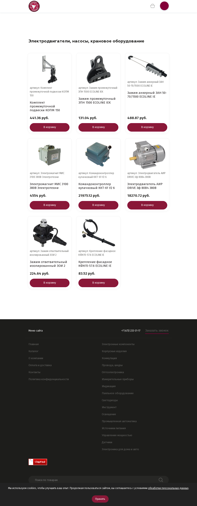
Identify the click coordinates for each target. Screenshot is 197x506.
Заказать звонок (157, 330)
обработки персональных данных (168, 488)
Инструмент (109, 407)
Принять (100, 499)
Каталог (33, 351)
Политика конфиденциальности (48, 379)
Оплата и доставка (40, 365)
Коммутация (109, 358)
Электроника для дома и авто (120, 449)
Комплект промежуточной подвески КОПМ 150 (45, 106)
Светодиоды (110, 400)
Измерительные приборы (118, 379)
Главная (33, 344)
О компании (35, 358)
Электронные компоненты (118, 344)
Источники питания (114, 428)
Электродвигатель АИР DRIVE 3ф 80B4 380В (145, 186)
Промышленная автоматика (119, 421)
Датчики (107, 442)
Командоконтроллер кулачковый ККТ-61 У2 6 (96, 186)
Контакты (34, 372)
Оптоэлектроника (113, 372)
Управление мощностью (117, 435)
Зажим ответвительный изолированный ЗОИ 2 (48, 264)
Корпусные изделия (114, 351)
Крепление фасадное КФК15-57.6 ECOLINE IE (95, 264)
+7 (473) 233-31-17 (130, 330)
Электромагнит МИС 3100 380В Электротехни (49, 186)
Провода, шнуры (112, 365)
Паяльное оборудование (118, 393)
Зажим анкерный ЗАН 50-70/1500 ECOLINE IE (147, 94)
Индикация (109, 386)
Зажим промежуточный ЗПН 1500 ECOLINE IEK (97, 100)
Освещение (109, 414)
